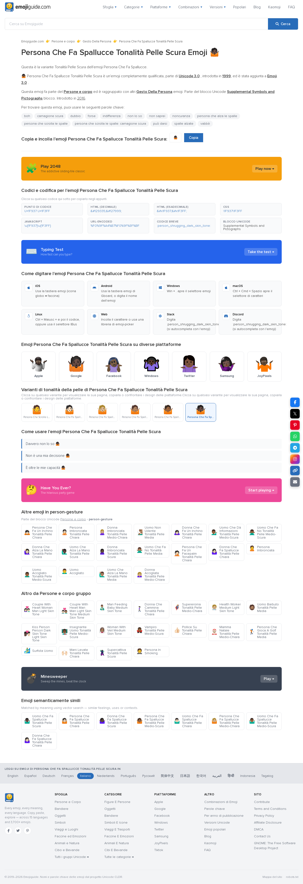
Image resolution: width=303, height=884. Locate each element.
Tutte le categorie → (119, 857)
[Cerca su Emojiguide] (136, 24)
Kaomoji (274, 7)
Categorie (133, 7)
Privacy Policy (264, 816)
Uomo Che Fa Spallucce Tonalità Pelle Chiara (188, 721)
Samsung (161, 836)
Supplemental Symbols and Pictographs (243, 227)
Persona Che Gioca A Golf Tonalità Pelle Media (263, 632)
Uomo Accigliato (72, 571)
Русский (148, 776)
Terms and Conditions (270, 809)
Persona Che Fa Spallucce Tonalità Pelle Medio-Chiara (225, 721)
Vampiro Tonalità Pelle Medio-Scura (150, 630)
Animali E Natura (116, 843)
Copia (193, 138)
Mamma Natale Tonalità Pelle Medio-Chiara (225, 632)
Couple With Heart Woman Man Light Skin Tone (39, 609)
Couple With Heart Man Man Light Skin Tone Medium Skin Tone (76, 611)
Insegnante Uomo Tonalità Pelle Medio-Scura (76, 632)
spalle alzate (183, 124)
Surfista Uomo (38, 651)
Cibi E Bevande (116, 850)
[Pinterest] (27, 830)
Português (128, 776)
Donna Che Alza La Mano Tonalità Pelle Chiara (38, 552)
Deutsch (49, 776)
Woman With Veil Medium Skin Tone (112, 630)
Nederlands (106, 776)
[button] (52, 209)
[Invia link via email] (295, 482)
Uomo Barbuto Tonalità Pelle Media (264, 607)
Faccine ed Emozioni (70, 836)
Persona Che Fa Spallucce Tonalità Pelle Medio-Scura (150, 721)
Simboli (60, 823)
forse (92, 116)
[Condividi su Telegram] (295, 448)
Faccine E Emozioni (119, 836)
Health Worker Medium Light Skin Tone (226, 607)
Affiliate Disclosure (268, 823)
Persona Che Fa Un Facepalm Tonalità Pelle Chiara (188, 553)
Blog (257, 7)
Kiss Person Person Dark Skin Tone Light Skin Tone (37, 633)
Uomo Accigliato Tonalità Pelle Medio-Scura (38, 575)
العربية (217, 776)
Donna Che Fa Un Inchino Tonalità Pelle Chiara (188, 532)
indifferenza (111, 116)
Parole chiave (214, 809)
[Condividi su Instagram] (295, 459)
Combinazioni (190, 7)
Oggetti (60, 816)
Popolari (239, 7)
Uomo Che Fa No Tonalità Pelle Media (151, 550)
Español (30, 776)
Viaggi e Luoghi (66, 829)
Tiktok (158, 850)
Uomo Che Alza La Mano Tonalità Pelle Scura (75, 552)
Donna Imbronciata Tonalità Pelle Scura (113, 552)
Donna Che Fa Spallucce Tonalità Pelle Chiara (225, 552)
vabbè (205, 124)
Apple (158, 802)
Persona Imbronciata (261, 548)
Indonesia (247, 776)
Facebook (162, 816)
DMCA (258, 829)
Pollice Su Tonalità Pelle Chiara (188, 630)
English (13, 776)
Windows (161, 823)
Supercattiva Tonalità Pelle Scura (113, 653)
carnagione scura (50, 116)
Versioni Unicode (217, 823)
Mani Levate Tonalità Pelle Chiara (75, 653)
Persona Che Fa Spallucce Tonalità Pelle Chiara (75, 721)
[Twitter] (18, 830)
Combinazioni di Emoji (220, 802)
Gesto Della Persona (97, 41)
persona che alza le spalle (217, 116)
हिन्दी (231, 776)
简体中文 (167, 776)
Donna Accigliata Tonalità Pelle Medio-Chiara (150, 575)
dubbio (75, 116)
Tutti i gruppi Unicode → (72, 857)
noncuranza (181, 116)
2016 (81, 98)
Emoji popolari (215, 829)
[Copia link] (295, 470)
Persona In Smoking (148, 651)
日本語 (185, 776)
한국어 (201, 776)
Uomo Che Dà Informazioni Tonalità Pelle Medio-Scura (226, 532)
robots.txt (292, 877)
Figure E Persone (117, 802)
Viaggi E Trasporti (117, 829)
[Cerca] (283, 24)
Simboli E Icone (116, 823)
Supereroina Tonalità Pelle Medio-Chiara (188, 607)
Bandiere (61, 809)
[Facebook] (8, 830)
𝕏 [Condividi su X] (295, 413)
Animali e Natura (67, 843)
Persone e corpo (63, 41)
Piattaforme (160, 7)
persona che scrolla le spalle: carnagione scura (110, 124)
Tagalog (267, 776)
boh (27, 116)
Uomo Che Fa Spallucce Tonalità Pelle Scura (38, 721)
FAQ (291, 7)
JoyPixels (161, 843)
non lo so (135, 116)
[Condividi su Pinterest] (295, 425)
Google (160, 809)
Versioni (218, 7)
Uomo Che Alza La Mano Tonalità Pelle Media (113, 575)
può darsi (160, 124)
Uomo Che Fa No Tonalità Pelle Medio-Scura (263, 532)
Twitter (159, 829)
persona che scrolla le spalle (46, 124)
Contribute (262, 802)
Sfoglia (109, 7)
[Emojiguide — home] (28, 7)
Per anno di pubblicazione (224, 816)
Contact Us (262, 836)
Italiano (85, 776)
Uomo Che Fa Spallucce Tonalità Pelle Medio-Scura (263, 721)
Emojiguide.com (32, 41)
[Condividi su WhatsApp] (295, 436)
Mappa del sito (272, 877)
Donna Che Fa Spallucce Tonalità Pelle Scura (113, 721)
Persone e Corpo (68, 802)
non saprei (157, 116)
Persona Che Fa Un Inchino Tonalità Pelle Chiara (38, 532)
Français (67, 776)
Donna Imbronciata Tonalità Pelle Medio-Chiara (113, 532)
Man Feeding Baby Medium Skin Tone (113, 607)
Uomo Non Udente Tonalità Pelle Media (150, 532)
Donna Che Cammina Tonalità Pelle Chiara (150, 609)
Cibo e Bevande (67, 850)
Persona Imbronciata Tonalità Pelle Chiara (75, 532)
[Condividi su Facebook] (295, 402)
